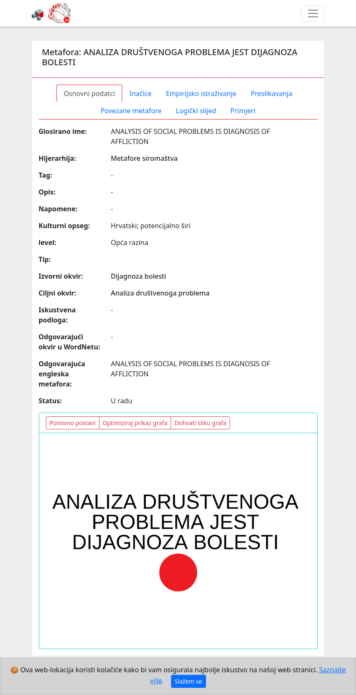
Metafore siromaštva (144, 158)
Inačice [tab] (140, 93)
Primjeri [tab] (242, 110)
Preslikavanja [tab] (271, 93)
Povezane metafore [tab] (131, 110)
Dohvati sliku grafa (200, 423)
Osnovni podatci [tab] (89, 93)
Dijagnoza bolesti (138, 276)
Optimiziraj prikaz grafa (135, 423)
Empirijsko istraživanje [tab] (201, 93)
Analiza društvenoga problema (160, 293)
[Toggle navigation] (313, 13)
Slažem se (188, 681)
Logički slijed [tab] (196, 110)
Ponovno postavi (73, 423)
